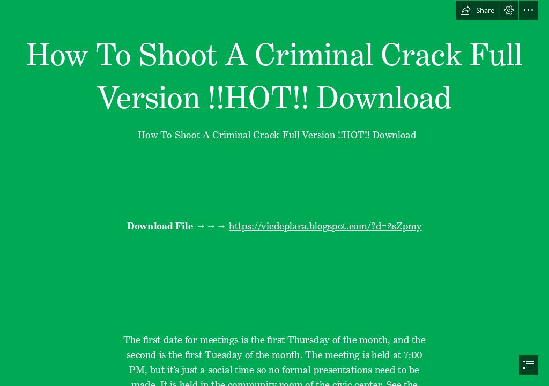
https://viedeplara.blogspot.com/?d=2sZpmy (325, 224)
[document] (274, 193)
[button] (477, 10)
